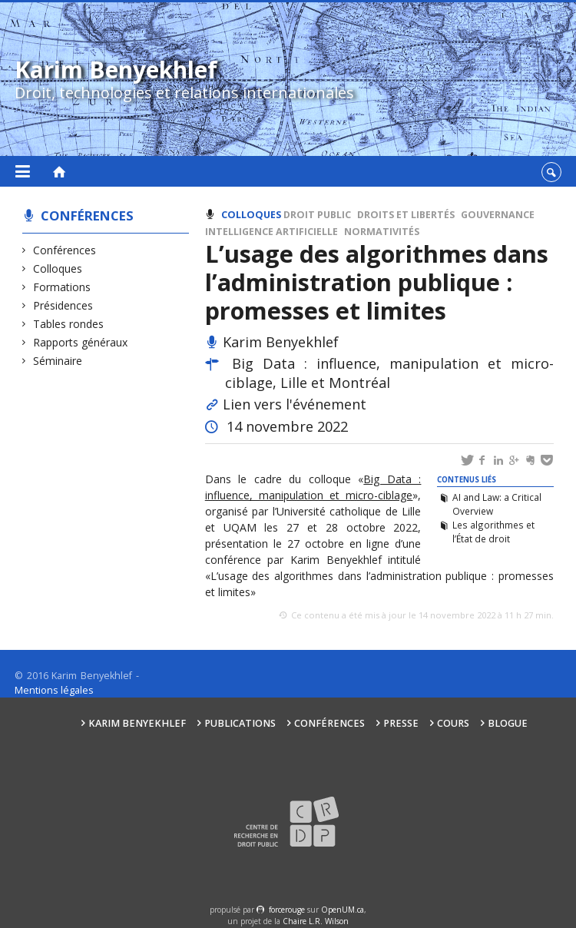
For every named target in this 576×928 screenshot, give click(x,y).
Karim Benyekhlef (137, 723)
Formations (62, 287)
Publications (240, 723)
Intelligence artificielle (271, 231)
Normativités (381, 231)
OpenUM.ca (342, 909)
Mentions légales (54, 690)
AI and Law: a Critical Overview (496, 504)
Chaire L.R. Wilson (316, 921)
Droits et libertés (406, 214)
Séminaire (58, 360)
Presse (401, 723)
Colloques (58, 268)
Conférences (87, 215)
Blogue (508, 723)
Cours (453, 723)
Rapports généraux (80, 342)
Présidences (63, 305)
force (287, 909)
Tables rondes (69, 324)
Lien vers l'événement (294, 404)
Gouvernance (498, 214)
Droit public (317, 214)
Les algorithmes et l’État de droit (493, 532)
